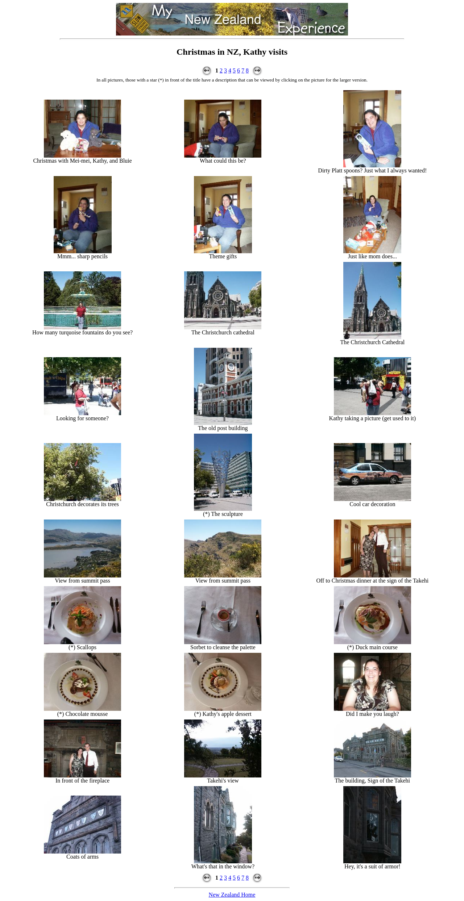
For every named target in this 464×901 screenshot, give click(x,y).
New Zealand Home (232, 895)
